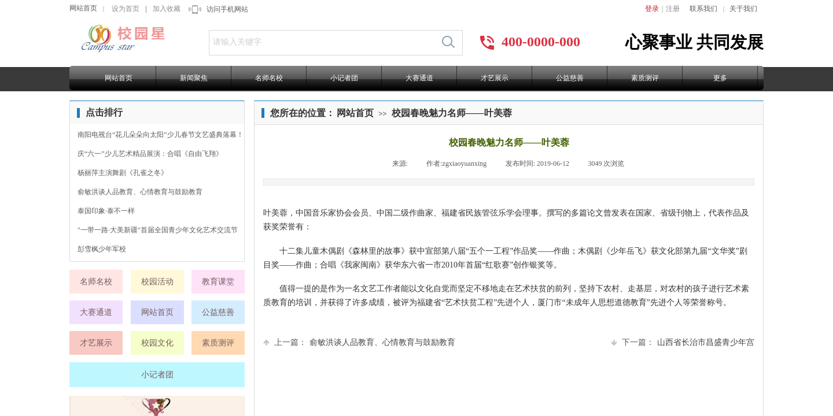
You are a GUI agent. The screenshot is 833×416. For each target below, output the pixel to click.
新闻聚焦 (194, 78)
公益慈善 (570, 78)
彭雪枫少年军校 (102, 249)
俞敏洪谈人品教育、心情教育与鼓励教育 (359, 342)
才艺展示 (494, 78)
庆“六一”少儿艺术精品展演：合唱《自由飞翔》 (150, 154)
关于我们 (743, 9)
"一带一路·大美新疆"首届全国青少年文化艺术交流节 (158, 230)
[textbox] (321, 42)
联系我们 (703, 9)
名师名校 (269, 78)
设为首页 (125, 9)
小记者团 (344, 78)
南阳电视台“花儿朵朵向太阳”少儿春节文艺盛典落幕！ (161, 135)
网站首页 (83, 8)
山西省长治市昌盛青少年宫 (682, 342)
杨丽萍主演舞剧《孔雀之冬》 (123, 173)
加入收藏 (166, 9)
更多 (720, 78)
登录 (652, 9)
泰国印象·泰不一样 (106, 211)
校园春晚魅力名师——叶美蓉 (452, 113)
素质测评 (645, 78)
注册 (673, 9)
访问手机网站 (227, 9)
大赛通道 (419, 78)
